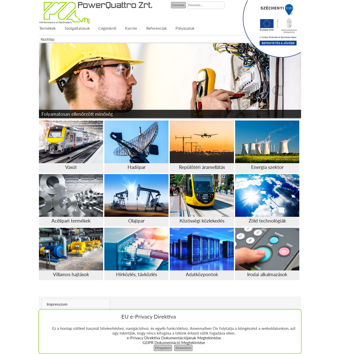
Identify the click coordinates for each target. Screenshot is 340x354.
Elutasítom (183, 348)
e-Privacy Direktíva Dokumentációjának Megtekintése (174, 337)
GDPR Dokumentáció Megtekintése (174, 342)
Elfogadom (163, 348)
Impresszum (57, 304)
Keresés (178, 5)
